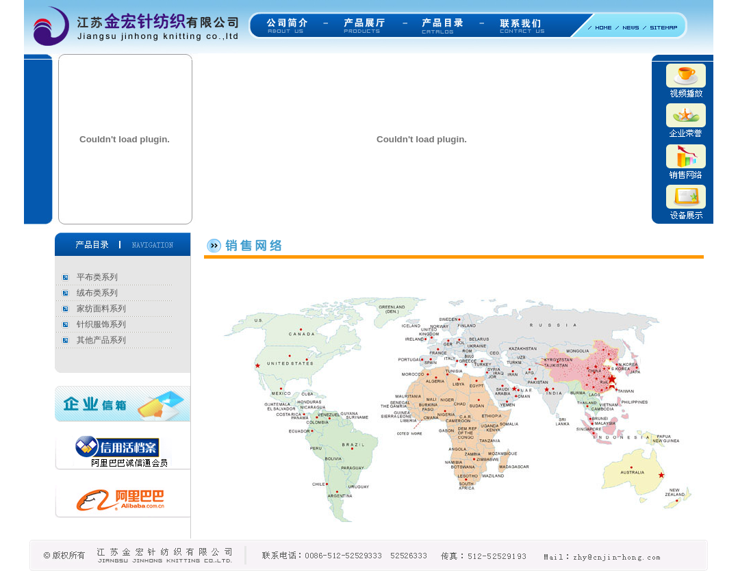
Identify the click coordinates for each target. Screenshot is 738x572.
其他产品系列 (101, 340)
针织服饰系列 (101, 324)
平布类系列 (97, 277)
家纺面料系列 (101, 308)
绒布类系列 (97, 293)
